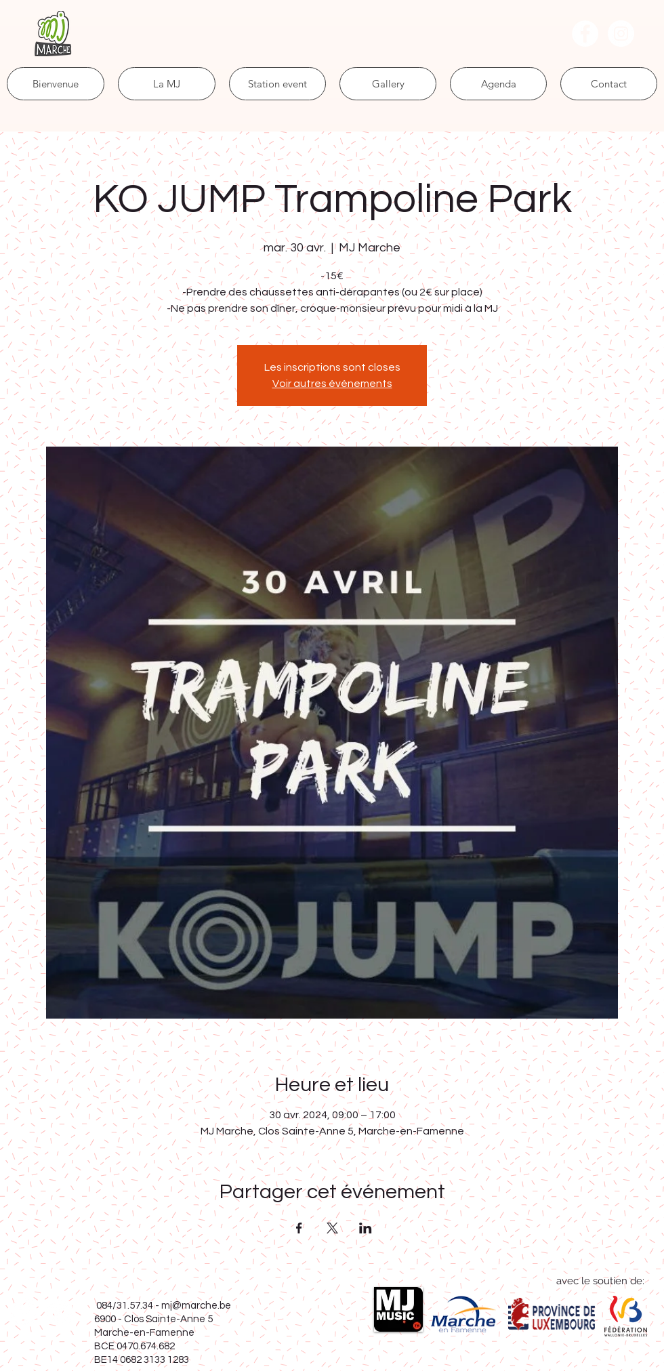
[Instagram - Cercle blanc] (621, 33)
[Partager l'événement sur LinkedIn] (365, 1228)
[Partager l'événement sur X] (332, 1228)
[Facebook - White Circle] (585, 33)
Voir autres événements (332, 383)
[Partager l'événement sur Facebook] (299, 1228)
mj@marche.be (196, 1306)
